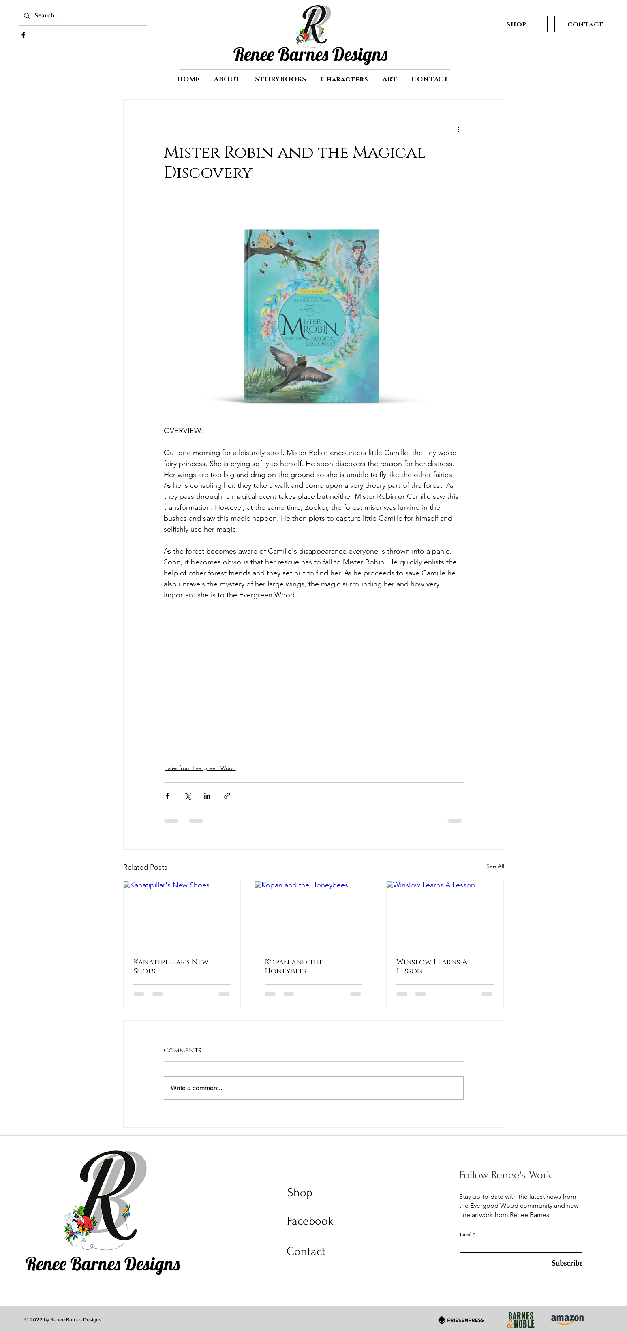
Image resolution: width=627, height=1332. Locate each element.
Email (465, 1234)
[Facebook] (23, 35)
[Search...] (82, 16)
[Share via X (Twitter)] (187, 796)
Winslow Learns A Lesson (431, 966)
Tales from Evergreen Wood (200, 768)
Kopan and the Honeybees (294, 966)
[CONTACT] (585, 24)
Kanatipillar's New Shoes (170, 966)
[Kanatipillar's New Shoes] (182, 914)
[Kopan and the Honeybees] (313, 914)
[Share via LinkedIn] (207, 796)
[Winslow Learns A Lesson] (445, 914)
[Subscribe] (529, 1263)
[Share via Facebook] (167, 796)
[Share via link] (227, 796)
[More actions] (459, 129)
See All (495, 866)
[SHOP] (517, 24)
